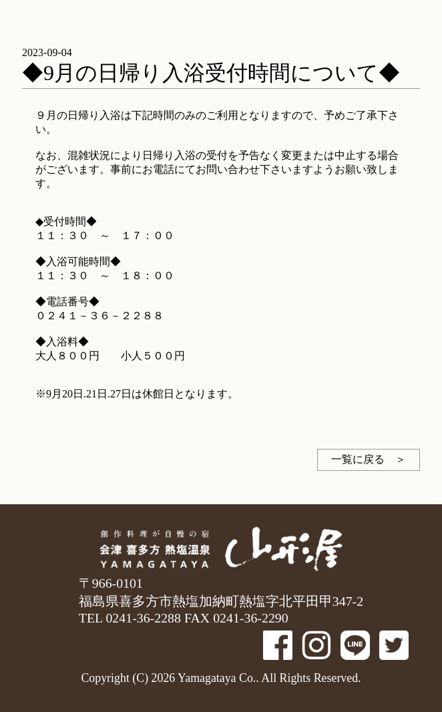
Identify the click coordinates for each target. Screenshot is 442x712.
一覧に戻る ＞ (368, 459)
